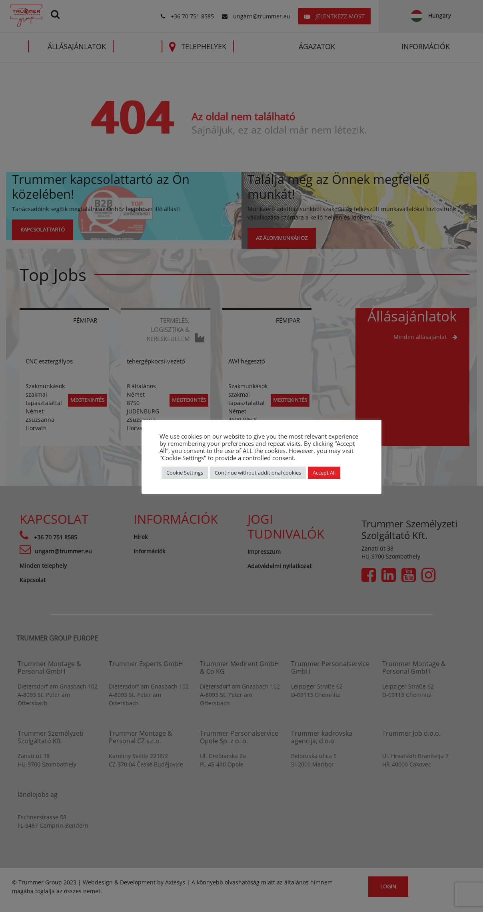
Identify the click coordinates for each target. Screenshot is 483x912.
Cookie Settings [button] (184, 472)
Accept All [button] (324, 472)
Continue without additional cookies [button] (258, 472)
